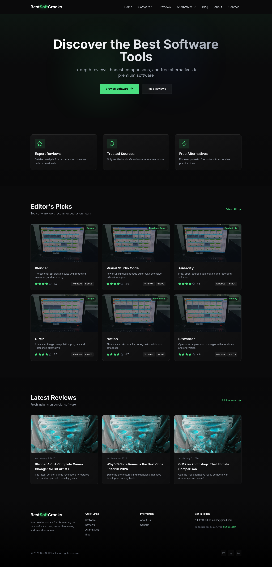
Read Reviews (156, 88)
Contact (233, 7)
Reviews (165, 7)
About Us (145, 519)
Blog (205, 7)
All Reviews (231, 400)
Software (146, 7)
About (218, 7)
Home (128, 7)
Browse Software (120, 88)
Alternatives (186, 7)
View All (233, 209)
